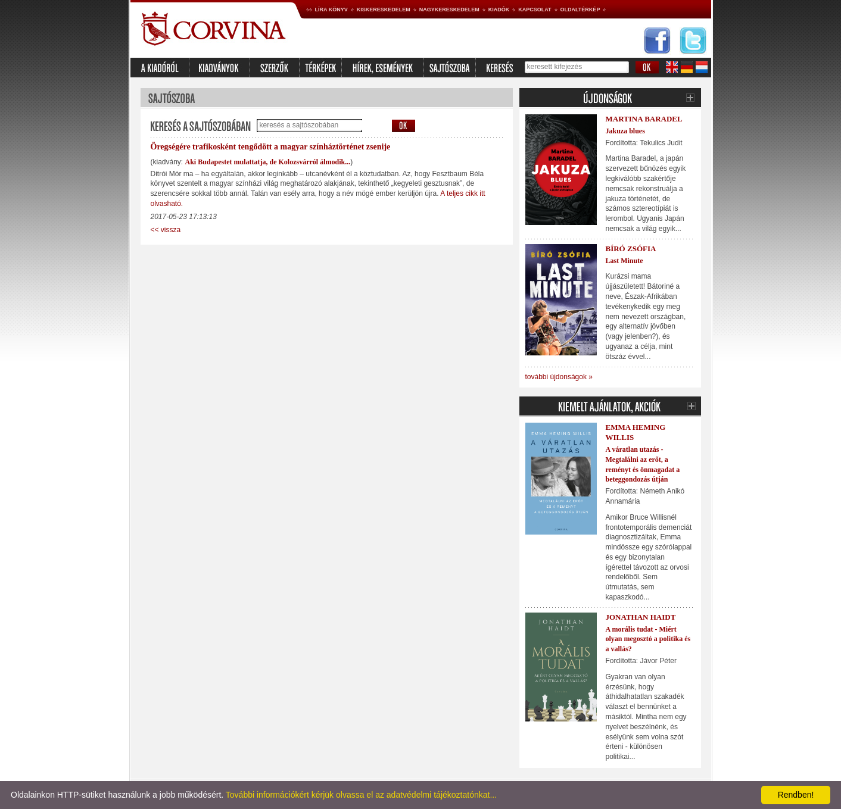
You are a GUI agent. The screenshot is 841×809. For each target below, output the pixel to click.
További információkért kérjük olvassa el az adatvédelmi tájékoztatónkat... (361, 794)
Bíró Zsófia (631, 248)
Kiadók (499, 10)
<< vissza (166, 230)
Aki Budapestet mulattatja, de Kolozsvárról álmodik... (268, 162)
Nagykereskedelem (449, 10)
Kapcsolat (534, 10)
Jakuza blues (625, 131)
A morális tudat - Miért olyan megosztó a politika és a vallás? (648, 639)
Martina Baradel (644, 118)
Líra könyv (331, 10)
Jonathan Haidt (641, 617)
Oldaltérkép (580, 10)
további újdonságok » (559, 377)
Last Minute (624, 261)
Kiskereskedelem (383, 10)
